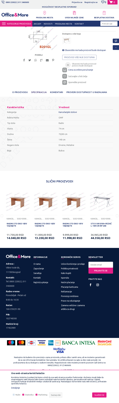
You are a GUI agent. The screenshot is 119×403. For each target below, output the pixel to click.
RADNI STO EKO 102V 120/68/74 (45, 253)
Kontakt (37, 307)
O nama (37, 293)
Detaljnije (15, 388)
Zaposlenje (39, 297)
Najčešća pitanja (41, 311)
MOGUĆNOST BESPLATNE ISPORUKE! (59, 7)
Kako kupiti (66, 302)
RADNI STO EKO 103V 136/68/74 (17, 253)
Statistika (29, 395)
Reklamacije (66, 320)
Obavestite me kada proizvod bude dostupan (84, 77)
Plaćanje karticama (69, 316)
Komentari (56, 121)
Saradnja (37, 302)
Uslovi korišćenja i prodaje (73, 293)
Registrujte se (91, 2)
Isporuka (65, 307)
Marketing (42, 395)
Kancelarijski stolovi (60, 29)
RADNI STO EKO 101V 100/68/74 (73, 253)
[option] (59, 7)
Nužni (17, 395)
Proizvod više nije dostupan (79, 84)
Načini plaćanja (68, 311)
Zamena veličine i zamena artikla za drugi (73, 336)
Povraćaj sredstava (69, 325)
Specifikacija (39, 121)
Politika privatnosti (69, 297)
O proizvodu (20, 121)
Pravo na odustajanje (70, 330)
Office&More (7, 29)
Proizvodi (19, 29)
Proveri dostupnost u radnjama (86, 121)
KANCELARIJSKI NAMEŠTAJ (38, 29)
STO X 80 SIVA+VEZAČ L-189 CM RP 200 (101, 253)
